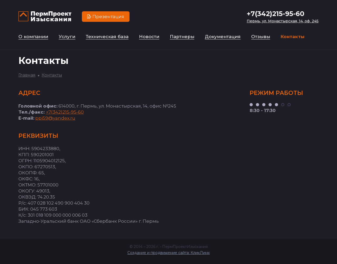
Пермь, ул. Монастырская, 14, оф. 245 (283, 21)
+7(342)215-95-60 (275, 14)
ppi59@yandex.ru (55, 118)
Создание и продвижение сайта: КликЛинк (168, 252)
